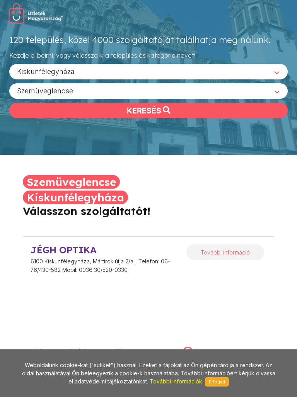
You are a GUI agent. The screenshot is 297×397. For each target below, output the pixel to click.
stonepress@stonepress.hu (45, 344)
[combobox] (148, 74)
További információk (176, 381)
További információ (225, 252)
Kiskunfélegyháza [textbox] (46, 74)
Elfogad (217, 382)
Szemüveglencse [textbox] (45, 93)
